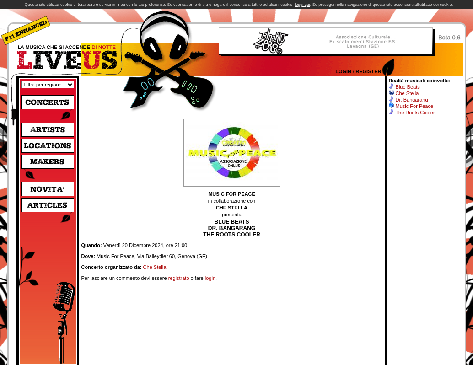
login (210, 278)
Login (343, 71)
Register (368, 71)
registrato (178, 278)
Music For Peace (415, 106)
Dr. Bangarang (412, 99)
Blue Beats (408, 87)
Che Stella (155, 267)
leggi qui (302, 4)
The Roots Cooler (415, 112)
